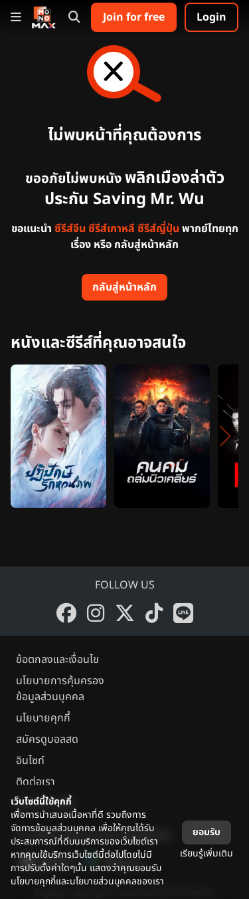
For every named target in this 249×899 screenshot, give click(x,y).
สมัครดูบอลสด (47, 739)
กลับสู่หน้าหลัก (124, 287)
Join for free (134, 17)
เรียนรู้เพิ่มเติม (206, 853)
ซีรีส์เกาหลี (111, 229)
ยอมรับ (206, 832)
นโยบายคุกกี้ (43, 718)
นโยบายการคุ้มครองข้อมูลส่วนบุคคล (60, 689)
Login (211, 17)
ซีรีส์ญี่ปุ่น (158, 229)
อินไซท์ (30, 761)
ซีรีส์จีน (70, 229)
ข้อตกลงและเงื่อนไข (57, 660)
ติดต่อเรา (35, 782)
